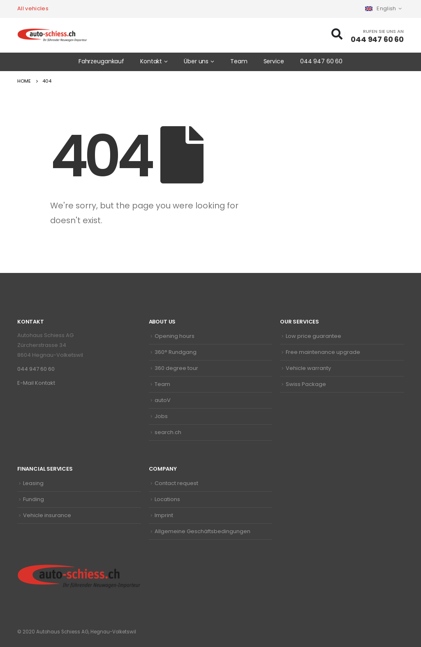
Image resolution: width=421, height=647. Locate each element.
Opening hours (174, 336)
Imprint (164, 515)
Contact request (176, 483)
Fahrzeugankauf (101, 61)
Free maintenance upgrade (323, 352)
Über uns (196, 61)
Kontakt (151, 61)
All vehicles (33, 8)
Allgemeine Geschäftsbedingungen (202, 531)
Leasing (33, 483)
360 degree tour (176, 368)
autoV (163, 400)
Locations (167, 499)
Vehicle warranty (308, 368)
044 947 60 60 (321, 61)
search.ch (168, 432)
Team (239, 61)
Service (274, 61)
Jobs (161, 416)
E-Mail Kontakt (36, 383)
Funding (33, 499)
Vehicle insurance (47, 515)
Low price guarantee (313, 336)
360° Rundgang (176, 352)
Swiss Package (306, 384)
